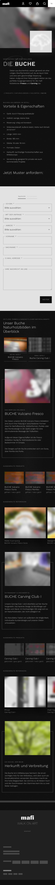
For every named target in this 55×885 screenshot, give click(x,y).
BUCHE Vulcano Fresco (15, 358)
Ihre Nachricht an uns (16, 269)
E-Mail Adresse (13, 258)
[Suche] (44, 3)
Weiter (46, 299)
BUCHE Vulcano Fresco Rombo (32, 488)
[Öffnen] (51, 3)
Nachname (12, 247)
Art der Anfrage (14, 215)
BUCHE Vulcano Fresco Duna (12, 488)
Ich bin (10, 204)
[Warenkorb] (37, 3)
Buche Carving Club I (40, 358)
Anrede (10, 225)
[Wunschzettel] (30, 3)
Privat (7, 710)
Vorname (11, 236)
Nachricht (22, 196)
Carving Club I (11, 658)
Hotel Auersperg (12, 541)
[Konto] (23, 3)
